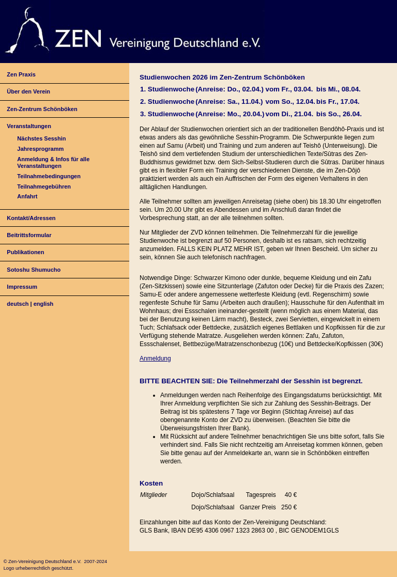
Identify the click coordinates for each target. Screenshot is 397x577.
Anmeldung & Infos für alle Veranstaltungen (53, 162)
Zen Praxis (21, 74)
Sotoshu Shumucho (33, 270)
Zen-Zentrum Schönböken (42, 109)
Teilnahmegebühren (44, 186)
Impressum (22, 287)
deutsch (17, 304)
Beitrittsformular (29, 235)
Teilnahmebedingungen (49, 176)
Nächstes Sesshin (41, 138)
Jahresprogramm (40, 149)
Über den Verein (28, 91)
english (44, 304)
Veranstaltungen (29, 126)
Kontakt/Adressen (31, 218)
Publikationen (25, 252)
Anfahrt (27, 196)
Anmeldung (155, 358)
